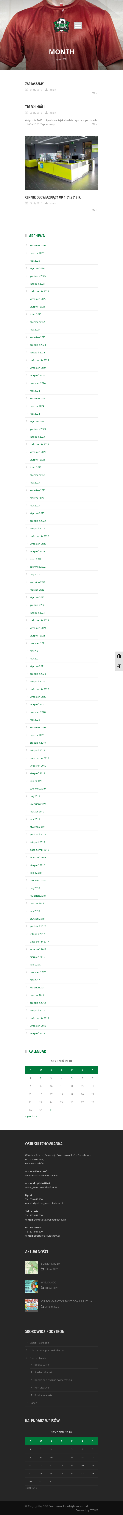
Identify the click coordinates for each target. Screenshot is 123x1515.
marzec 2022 (37, 589)
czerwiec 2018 (38, 880)
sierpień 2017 (37, 957)
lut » (34, 1116)
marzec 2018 (37, 903)
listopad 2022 (37, 528)
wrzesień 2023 (38, 452)
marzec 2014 (37, 995)
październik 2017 (39, 941)
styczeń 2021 (37, 666)
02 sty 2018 (36, 203)
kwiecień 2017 (38, 987)
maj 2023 (35, 482)
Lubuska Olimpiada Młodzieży (47, 1350)
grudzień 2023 (38, 429)
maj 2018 (35, 888)
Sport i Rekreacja (39, 1342)
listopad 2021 (37, 612)
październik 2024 (39, 360)
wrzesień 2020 (38, 696)
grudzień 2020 (38, 673)
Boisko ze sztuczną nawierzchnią (53, 1380)
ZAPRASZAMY (34, 83)
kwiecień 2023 (38, 490)
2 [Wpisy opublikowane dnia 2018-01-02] (40, 1078)
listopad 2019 (37, 750)
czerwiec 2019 (38, 788)
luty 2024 (35, 413)
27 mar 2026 (52, 1306)
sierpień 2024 (37, 375)
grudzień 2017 (38, 926)
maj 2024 (35, 390)
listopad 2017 (37, 934)
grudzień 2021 (38, 605)
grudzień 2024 (38, 345)
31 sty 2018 (36, 89)
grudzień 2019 (38, 742)
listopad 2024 (37, 352)
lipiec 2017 (35, 964)
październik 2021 (39, 620)
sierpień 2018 (37, 865)
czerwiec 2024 (38, 383)
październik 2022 (39, 536)
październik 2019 (39, 758)
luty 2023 (35, 505)
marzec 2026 (37, 253)
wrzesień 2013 (38, 1025)
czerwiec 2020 (38, 712)
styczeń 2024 (37, 421)
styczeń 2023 (37, 513)
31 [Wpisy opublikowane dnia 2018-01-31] (51, 1110)
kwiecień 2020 (38, 727)
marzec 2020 (37, 735)
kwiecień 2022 (38, 582)
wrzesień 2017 (38, 949)
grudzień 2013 (38, 1002)
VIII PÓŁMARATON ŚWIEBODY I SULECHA (66, 1301)
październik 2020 (39, 689)
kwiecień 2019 (38, 804)
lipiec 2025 (35, 314)
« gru (28, 1116)
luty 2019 (35, 819)
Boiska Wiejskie (43, 1395)
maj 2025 (35, 329)
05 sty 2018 (36, 112)
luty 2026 (35, 260)
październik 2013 (39, 1018)
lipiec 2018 (35, 872)
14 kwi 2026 (51, 1269)
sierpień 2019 (37, 773)
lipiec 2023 (35, 467)
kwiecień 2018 (38, 895)
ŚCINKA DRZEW (50, 1263)
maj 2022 (35, 574)
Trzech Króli (35, 106)
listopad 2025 (37, 283)
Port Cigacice (42, 1387)
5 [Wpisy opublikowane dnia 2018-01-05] (72, 1078)
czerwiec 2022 (38, 566)
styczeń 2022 (37, 597)
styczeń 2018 (37, 918)
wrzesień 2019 (38, 765)
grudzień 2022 (38, 520)
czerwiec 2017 (38, 972)
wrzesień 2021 (38, 628)
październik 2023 (39, 444)
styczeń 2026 (37, 268)
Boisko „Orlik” (42, 1364)
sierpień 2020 (37, 704)
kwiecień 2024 (38, 398)
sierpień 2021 (37, 635)
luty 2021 (35, 658)
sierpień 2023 (37, 459)
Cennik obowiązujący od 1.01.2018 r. (53, 197)
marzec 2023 (37, 498)
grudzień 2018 (38, 834)
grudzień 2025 (38, 276)
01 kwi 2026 (51, 1288)
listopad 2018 (37, 842)
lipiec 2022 (35, 559)
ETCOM (94, 1510)
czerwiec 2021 (38, 643)
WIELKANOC (48, 1282)
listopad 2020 (37, 681)
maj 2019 (35, 796)
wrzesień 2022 (38, 543)
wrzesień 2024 (38, 367)
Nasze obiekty (38, 1358)
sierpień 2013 (37, 1033)
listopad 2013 (37, 1010)
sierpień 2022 (37, 551)
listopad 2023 (37, 436)
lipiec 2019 (35, 781)
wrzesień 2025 (38, 299)
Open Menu (78, 25)
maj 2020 (35, 719)
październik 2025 (39, 291)
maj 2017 (35, 980)
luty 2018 (35, 911)
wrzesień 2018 (38, 857)
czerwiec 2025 (38, 322)
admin (53, 89)
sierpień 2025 (37, 306)
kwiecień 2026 (38, 245)
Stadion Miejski (43, 1372)
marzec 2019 (37, 811)
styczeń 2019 (37, 827)
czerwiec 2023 (38, 475)
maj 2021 (35, 651)
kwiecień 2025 (38, 337)
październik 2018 (39, 849)
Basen (33, 1403)
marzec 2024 (37, 406)
